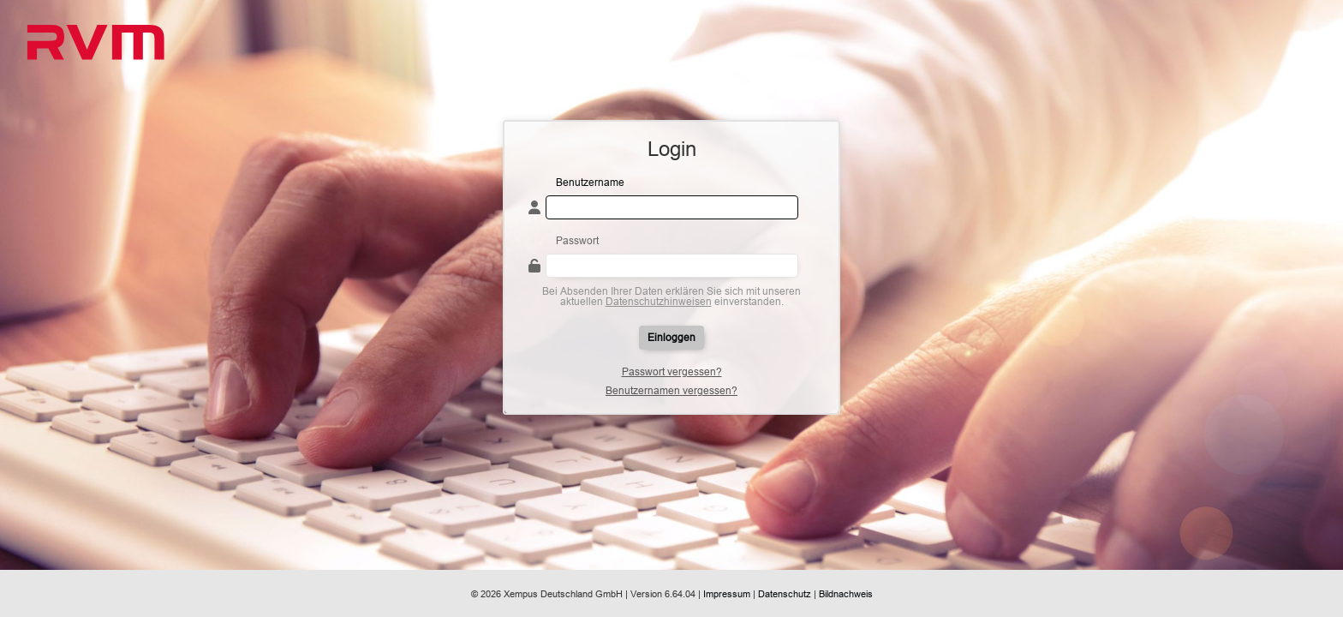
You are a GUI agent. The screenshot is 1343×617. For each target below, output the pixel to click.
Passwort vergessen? (672, 372)
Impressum (726, 594)
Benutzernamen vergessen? (671, 391)
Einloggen (671, 337)
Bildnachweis (846, 594)
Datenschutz (784, 594)
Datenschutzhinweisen (659, 301)
